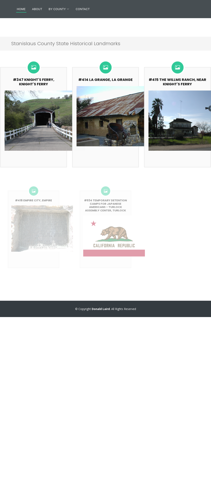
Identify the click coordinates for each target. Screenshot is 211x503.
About (37, 9)
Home (21, 9)
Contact (83, 9)
